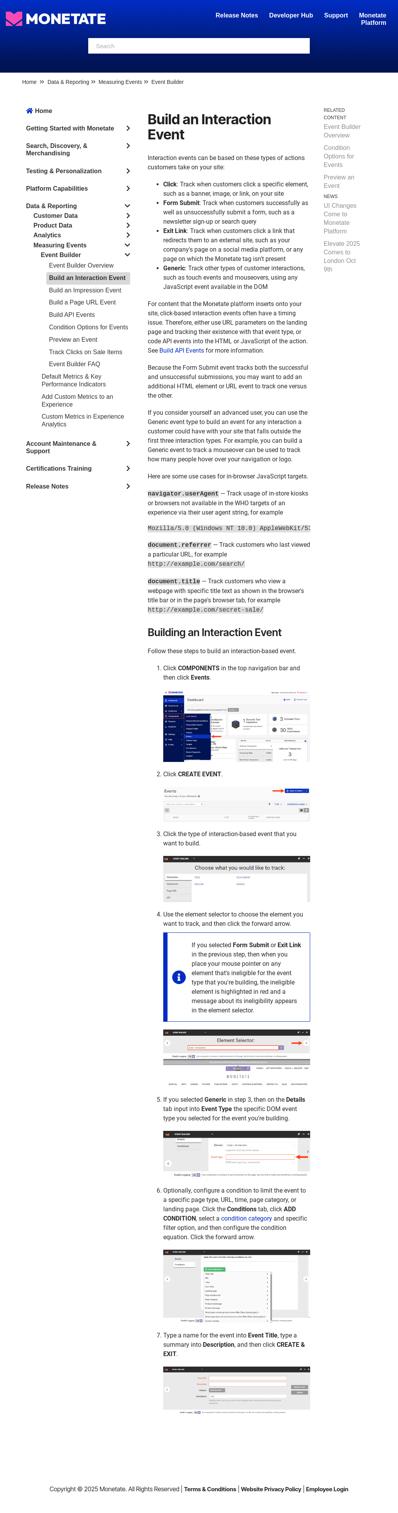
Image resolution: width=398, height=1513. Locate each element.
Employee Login (327, 1489)
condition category (246, 1218)
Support (336, 15)
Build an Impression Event (85, 290)
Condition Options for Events (88, 327)
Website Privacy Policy (271, 1489)
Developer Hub (291, 15)
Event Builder (167, 82)
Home (29, 82)
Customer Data (55, 215)
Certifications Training (59, 468)
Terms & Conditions (210, 1489)
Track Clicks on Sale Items (85, 352)
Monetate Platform (372, 19)
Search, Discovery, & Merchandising (56, 150)
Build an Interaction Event (87, 278)
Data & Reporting (68, 82)
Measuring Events (120, 82)
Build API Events (72, 314)
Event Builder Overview (81, 265)
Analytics (47, 235)
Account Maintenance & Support (61, 447)
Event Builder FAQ (74, 364)
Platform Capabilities (57, 188)
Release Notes (238, 15)
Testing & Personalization (63, 171)
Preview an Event (73, 339)
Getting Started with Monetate (70, 128)
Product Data (52, 225)
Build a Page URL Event (82, 302)
